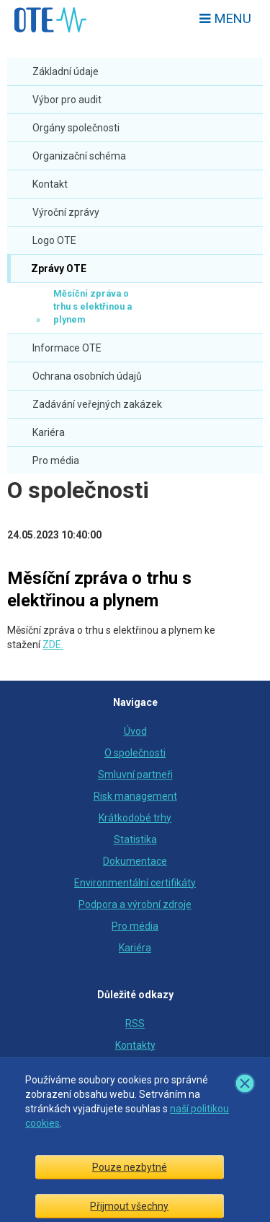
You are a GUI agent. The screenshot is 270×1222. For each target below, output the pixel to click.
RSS (135, 1023)
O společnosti (78, 490)
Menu (225, 18)
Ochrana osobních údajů (87, 376)
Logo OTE (54, 240)
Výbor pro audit (67, 99)
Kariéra (48, 432)
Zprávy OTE (57, 268)
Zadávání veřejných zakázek (97, 404)
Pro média (55, 460)
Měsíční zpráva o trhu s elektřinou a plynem (92, 306)
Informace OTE (67, 348)
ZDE (51, 644)
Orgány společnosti (76, 128)
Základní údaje (65, 71)
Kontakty (135, 1045)
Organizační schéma (79, 156)
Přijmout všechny (129, 1206)
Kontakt (50, 184)
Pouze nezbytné (129, 1167)
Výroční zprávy (65, 212)
